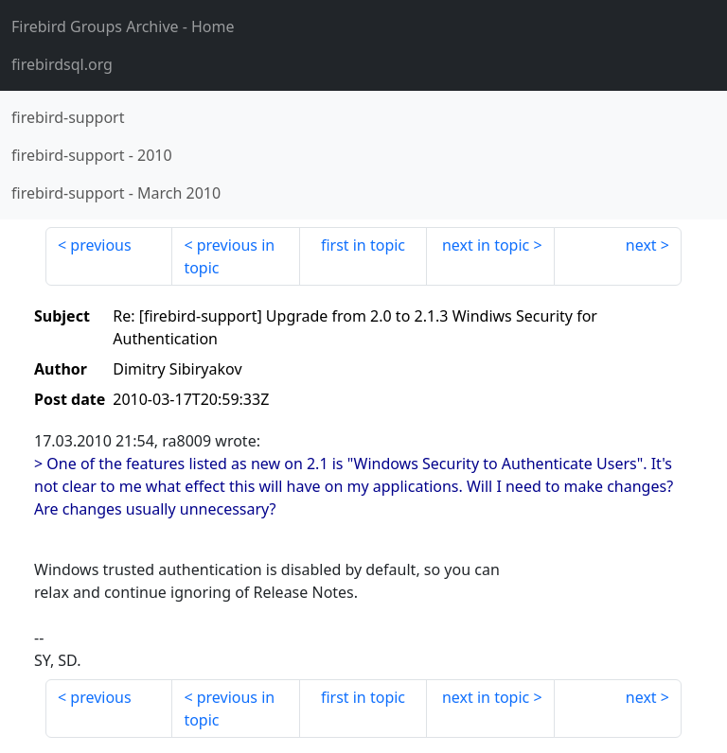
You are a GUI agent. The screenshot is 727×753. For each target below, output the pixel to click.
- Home (123, 26)
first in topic (363, 245)
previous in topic (229, 256)
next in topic (485, 245)
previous (100, 245)
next (641, 245)
